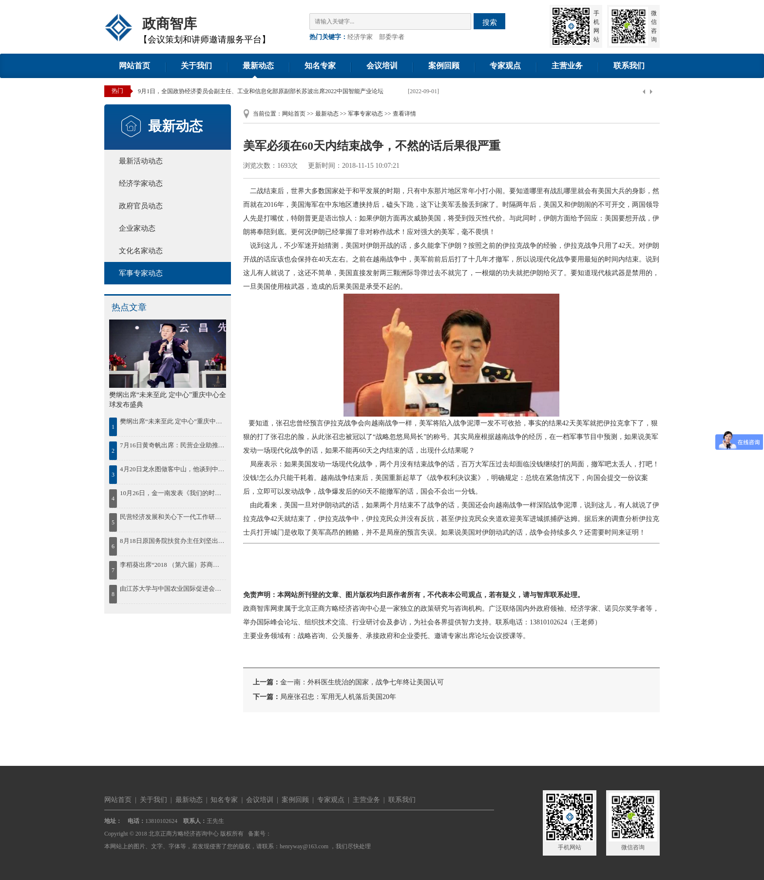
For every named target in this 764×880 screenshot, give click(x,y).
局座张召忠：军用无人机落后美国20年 (338, 696)
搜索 (489, 22)
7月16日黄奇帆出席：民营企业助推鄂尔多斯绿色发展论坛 (172, 445)
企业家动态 (137, 228)
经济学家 (360, 36)
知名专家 (320, 65)
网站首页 (134, 65)
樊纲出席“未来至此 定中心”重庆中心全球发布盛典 (172, 421)
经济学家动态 (141, 183)
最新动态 (258, 65)
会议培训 (382, 65)
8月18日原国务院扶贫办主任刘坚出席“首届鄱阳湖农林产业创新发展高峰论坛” (172, 540)
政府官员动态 (141, 206)
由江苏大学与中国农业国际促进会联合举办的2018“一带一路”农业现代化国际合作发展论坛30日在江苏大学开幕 (172, 588)
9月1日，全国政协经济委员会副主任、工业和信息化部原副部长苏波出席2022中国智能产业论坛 (260, 91)
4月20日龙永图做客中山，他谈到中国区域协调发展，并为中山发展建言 (172, 469)
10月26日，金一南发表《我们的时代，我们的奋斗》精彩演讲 (172, 493)
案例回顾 (443, 65)
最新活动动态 (141, 161)
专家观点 (505, 65)
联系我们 (629, 65)
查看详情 (404, 113)
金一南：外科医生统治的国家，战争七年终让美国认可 (362, 682)
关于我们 (196, 65)
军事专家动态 (141, 273)
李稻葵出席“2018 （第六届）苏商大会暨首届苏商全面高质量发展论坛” (172, 564)
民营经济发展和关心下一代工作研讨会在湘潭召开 (172, 516)
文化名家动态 (141, 251)
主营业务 (567, 65)
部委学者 (391, 36)
